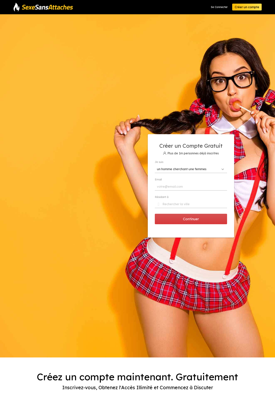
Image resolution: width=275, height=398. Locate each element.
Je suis (159, 162)
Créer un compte (247, 7)
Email (158, 179)
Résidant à (161, 197)
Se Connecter (219, 7)
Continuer (191, 219)
